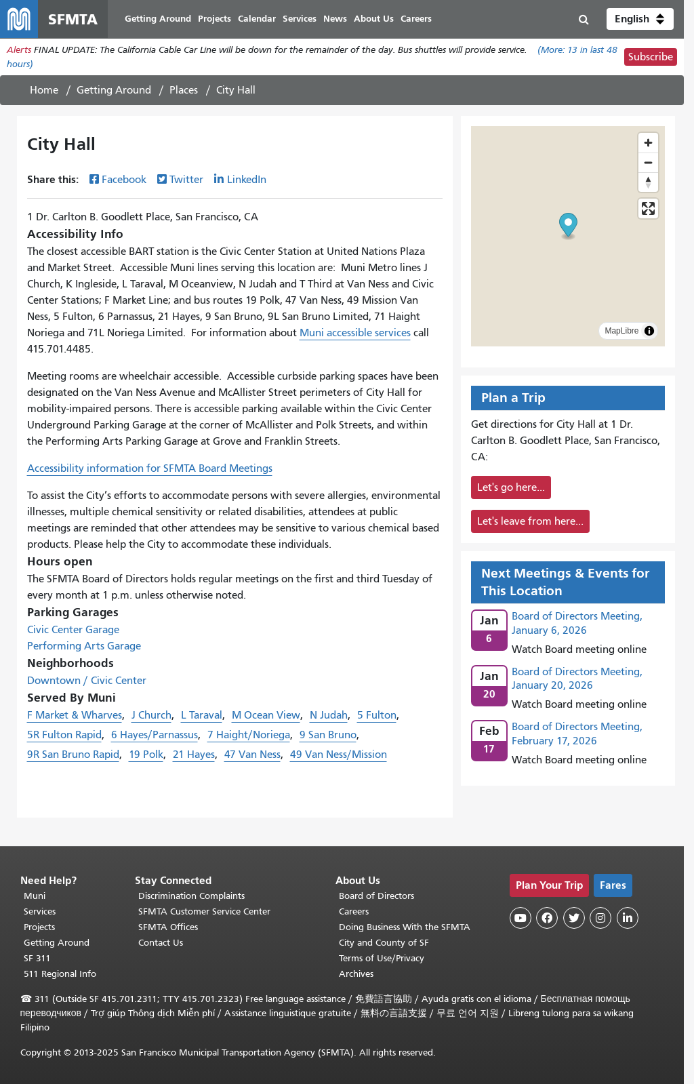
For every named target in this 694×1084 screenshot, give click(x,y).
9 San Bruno (328, 735)
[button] (640, 19)
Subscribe (650, 57)
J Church (151, 715)
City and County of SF (384, 942)
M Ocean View (266, 715)
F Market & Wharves (74, 715)
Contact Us (160, 942)
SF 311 (37, 958)
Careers (354, 911)
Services (40, 911)
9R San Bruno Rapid (73, 754)
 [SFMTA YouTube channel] (520, 917)
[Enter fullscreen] (648, 208)
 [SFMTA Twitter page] (574, 917)
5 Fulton (376, 715)
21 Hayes (194, 754)
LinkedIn (246, 180)
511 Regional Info (60, 974)
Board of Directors (376, 896)
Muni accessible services (355, 333)
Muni (34, 896)
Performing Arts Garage (84, 646)
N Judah (329, 715)
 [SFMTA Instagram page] (600, 917)
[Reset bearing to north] (648, 182)
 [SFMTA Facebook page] (547, 917)
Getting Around (114, 90)
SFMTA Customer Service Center (204, 911)
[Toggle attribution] (649, 331)
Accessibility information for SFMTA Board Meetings (149, 468)
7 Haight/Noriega (248, 735)
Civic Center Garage (73, 630)
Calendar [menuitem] (257, 18)
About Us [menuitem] (374, 18)
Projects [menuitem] (214, 18)
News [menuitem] (335, 18)
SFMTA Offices (168, 927)
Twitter (186, 180)
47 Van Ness (252, 754)
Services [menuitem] (300, 18)
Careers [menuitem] (416, 18)
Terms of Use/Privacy (381, 958)
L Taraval (201, 715)
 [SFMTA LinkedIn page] (627, 917)
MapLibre (621, 331)
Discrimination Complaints (191, 896)
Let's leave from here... (530, 521)
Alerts (19, 50)
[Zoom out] (648, 162)
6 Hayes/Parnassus (154, 735)
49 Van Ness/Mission (338, 754)
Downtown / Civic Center (86, 681)
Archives (356, 974)
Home (44, 90)
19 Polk (146, 754)
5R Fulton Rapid (64, 735)
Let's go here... (511, 487)
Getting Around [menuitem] (158, 18)
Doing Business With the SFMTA (404, 927)
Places (183, 90)
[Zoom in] (648, 143)
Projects (39, 927)
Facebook (124, 180)
